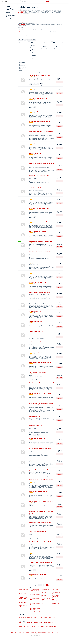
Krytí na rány (43, 600)
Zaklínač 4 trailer (29, 622)
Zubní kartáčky (54, 600)
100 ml (35, 217)
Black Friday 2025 (22, 618)
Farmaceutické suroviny (45, 596)
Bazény (54, 617)
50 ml (31, 217)
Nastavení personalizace (42, 632)
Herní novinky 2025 (22, 622)
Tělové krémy (43, 592)
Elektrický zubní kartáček (56, 602)
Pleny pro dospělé (55, 589)
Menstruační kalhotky (55, 603)
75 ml (34, 107)
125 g (34, 84)
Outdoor (50, 617)
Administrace (27, 632)
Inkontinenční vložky (55, 590)
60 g (31, 84)
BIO (23, 31)
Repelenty (54, 593)
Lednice (20, 617)
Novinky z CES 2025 (22, 626)
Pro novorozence (22, 19)
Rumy (32, 617)
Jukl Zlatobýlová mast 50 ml (23, 593)
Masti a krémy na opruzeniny (35, 594)
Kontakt (32, 633)
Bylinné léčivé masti (44, 590)
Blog (23, 632)
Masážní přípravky (44, 593)
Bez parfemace (22, 24)
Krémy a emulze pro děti (45, 589)
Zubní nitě (53, 599)
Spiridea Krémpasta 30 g (23, 603)
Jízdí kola (46, 617)
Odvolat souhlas (50, 632)
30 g (31, 434)
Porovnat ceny (59, 81)
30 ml (31, 107)
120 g (34, 434)
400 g (41, 84)
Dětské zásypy (43, 595)
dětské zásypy (20, 12)
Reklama (56, 632)
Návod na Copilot (30, 626)
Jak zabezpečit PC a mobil (48, 622)
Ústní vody (54, 597)
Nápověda (19, 632)
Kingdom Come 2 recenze (38, 622)
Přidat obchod (13, 632)
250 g (38, 84)
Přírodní (20, 31)
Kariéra (36, 633)
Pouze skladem (39, 72)
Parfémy (35, 617)
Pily (38, 617)
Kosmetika (20, 4)
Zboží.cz (7, 4)
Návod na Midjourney (44, 626)
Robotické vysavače (26, 617)
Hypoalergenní (21, 22)
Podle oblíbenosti (21, 72)
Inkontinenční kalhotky (56, 592)
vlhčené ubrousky (21, 11)
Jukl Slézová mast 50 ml (23, 602)
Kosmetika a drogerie (13, 4)
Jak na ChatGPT (37, 626)
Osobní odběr (30, 72)
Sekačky (41, 617)
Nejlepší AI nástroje (52, 626)
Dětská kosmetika (26, 4)
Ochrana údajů (33, 632)
